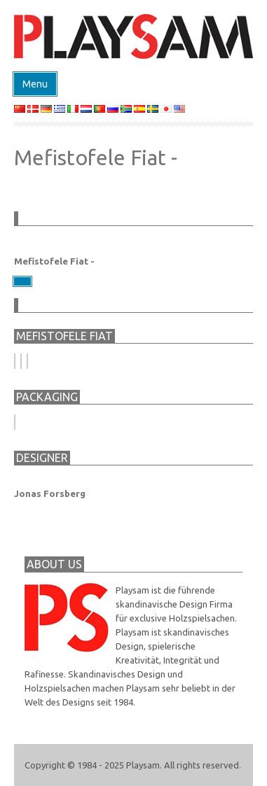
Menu (35, 84)
